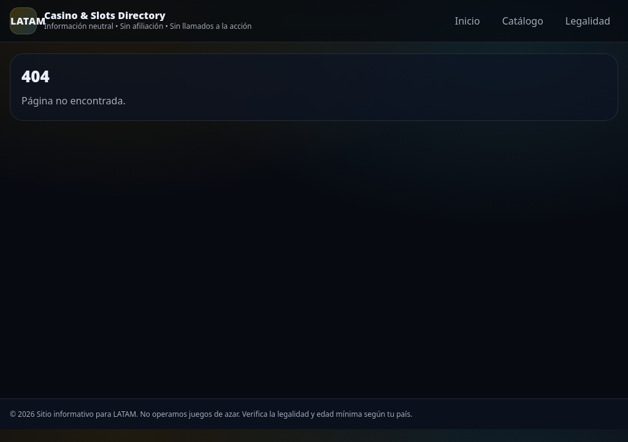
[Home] (130, 20)
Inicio (467, 21)
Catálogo (522, 21)
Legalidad (587, 21)
